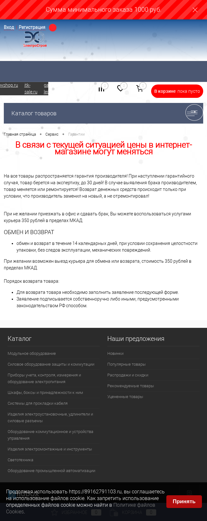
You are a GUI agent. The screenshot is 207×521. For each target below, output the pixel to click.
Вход (9, 27)
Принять (184, 501)
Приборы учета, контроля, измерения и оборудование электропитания (44, 378)
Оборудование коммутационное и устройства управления (50, 435)
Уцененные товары (125, 396)
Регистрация (32, 27)
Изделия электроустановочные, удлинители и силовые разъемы (50, 417)
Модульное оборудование (32, 353)
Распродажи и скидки (127, 375)
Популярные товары (126, 364)
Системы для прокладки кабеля (38, 403)
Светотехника (20, 459)
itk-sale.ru (30, 88)
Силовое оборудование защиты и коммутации (51, 364)
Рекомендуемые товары (130, 385)
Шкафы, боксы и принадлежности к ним (45, 392)
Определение (53, 27)
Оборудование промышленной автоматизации (51, 470)
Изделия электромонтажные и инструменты (50, 449)
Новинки (115, 353)
